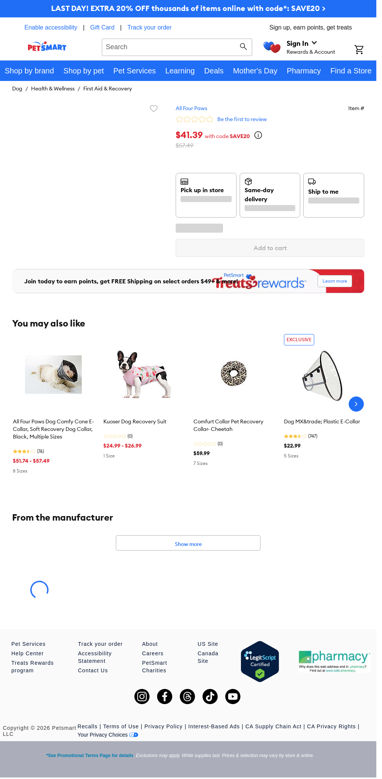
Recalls (88, 726)
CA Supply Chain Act (273, 726)
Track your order (150, 27)
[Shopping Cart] (365, 50)
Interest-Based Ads (214, 726)
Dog (17, 88)
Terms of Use (121, 726)
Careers (153, 653)
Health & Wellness (53, 88)
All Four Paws (191, 108)
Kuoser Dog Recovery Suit (134, 421)
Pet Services (28, 644)
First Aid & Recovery (107, 88)
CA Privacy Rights (331, 726)
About (150, 644)
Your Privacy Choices (108, 734)
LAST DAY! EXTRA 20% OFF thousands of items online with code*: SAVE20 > (188, 8)
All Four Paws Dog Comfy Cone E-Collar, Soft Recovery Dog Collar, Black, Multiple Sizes (53, 429)
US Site (208, 644)
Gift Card (102, 27)
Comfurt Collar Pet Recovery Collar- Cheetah (228, 425)
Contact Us (93, 670)
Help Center (27, 653)
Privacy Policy (163, 726)
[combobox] (177, 46)
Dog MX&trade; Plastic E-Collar (322, 421)
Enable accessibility (51, 27)
